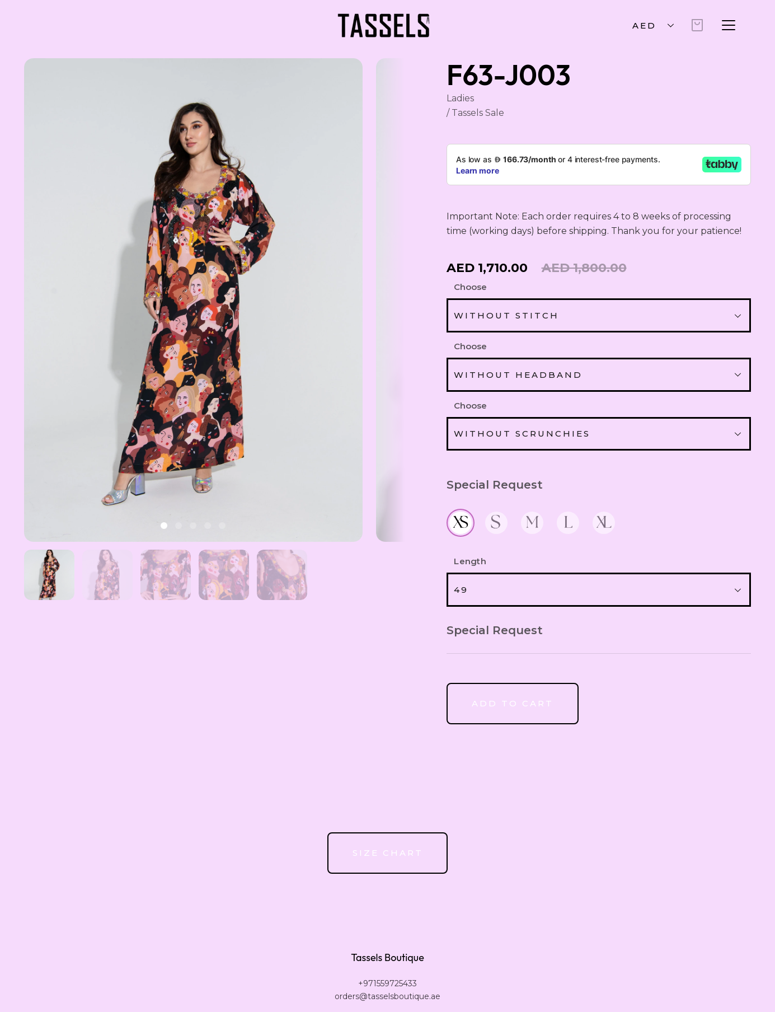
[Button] (513, 703)
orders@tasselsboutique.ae (387, 996)
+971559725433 (387, 983)
